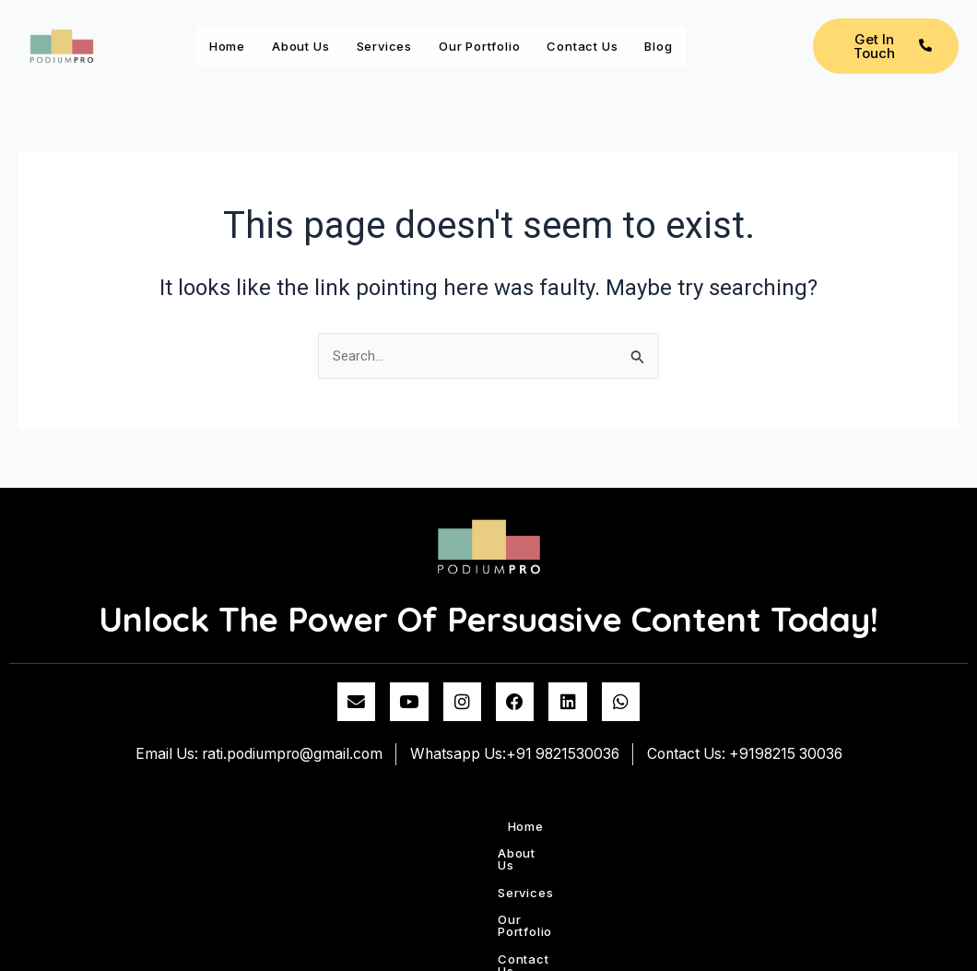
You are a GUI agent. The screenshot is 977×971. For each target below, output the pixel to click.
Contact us (674, 39)
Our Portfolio (548, 39)
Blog (230, 82)
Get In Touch (892, 61)
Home (235, 39)
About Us (327, 39)
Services (430, 39)
